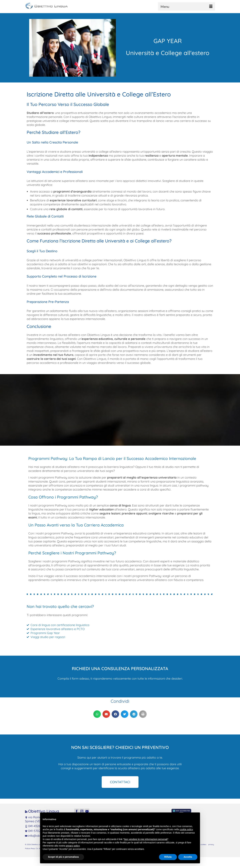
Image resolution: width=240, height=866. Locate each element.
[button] (97, 714)
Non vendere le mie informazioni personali (145, 839)
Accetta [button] (188, 857)
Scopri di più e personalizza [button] (63, 857)
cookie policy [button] (186, 829)
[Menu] (186, 6)
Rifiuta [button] (168, 857)
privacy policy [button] (73, 845)
